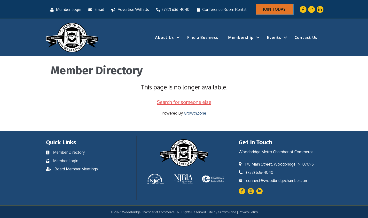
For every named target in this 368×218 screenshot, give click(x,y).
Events (274, 37)
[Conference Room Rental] (220, 9)
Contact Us (306, 37)
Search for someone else (184, 102)
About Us (164, 37)
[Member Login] (64, 9)
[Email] (95, 9)
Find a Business (202, 37)
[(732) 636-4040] (171, 9)
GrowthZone (195, 113)
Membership (241, 37)
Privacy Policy (248, 212)
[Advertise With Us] (129, 9)
